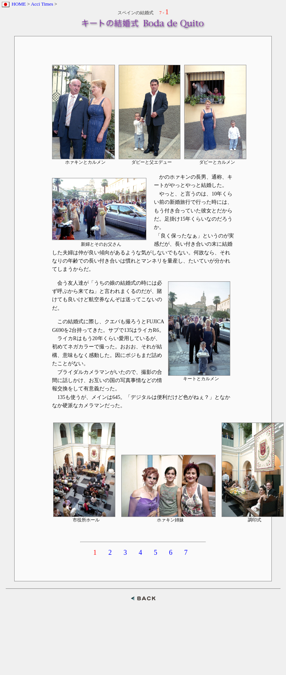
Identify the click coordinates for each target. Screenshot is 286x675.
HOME (19, 4)
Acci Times (42, 4)
